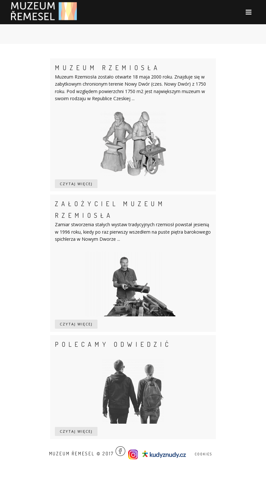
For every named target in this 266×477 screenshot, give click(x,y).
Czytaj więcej (76, 183)
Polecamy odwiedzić (113, 344)
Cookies (203, 454)
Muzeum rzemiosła (107, 67)
